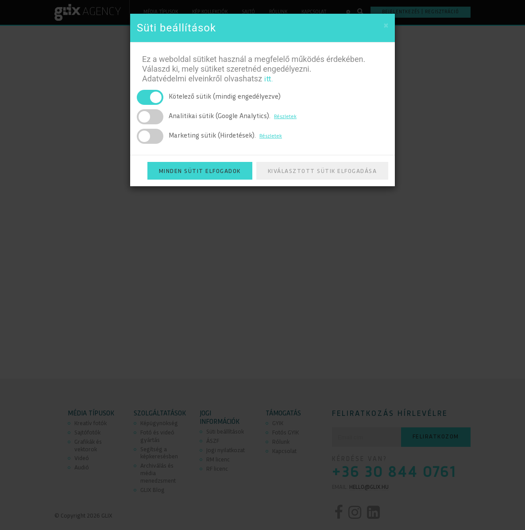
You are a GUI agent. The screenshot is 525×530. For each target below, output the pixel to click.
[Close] (385, 26)
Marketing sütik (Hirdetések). (225, 136)
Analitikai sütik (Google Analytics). (233, 116)
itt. (268, 79)
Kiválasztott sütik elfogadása (322, 171)
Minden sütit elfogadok (200, 171)
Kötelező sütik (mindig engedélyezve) (225, 97)
